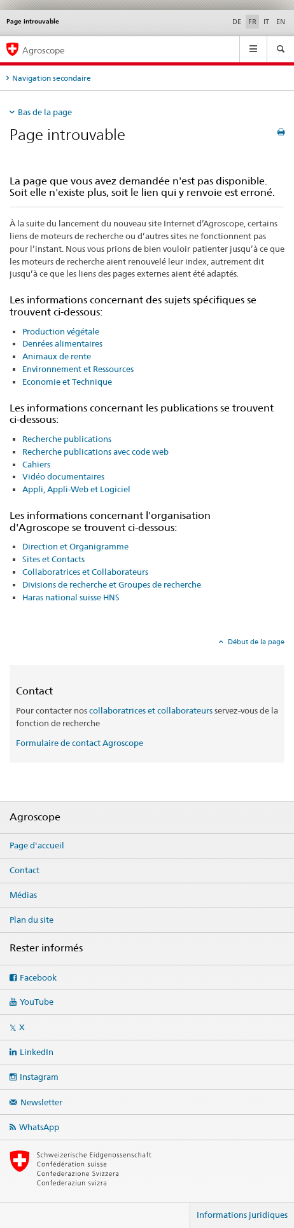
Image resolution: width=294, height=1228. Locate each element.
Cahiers (36, 464)
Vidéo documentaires (63, 476)
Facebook (38, 977)
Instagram (39, 1077)
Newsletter (41, 1102)
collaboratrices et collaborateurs (151, 710)
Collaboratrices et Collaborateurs (85, 572)
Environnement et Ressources (78, 369)
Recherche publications (66, 439)
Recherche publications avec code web (95, 451)
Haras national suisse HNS (71, 597)
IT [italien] (266, 21)
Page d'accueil (37, 845)
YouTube (36, 1002)
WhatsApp (39, 1127)
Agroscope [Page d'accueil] (43, 50)
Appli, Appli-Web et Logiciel (76, 489)
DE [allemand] (236, 21)
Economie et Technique (67, 381)
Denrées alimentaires (62, 343)
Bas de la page (45, 112)
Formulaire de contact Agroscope (79, 743)
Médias (23, 895)
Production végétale (60, 331)
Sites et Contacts (53, 559)
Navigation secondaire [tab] (51, 78)
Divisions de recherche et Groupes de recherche (111, 584)
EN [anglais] (280, 21)
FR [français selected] (252, 21)
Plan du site (31, 919)
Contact (24, 870)
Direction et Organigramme (75, 546)
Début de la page (255, 641)
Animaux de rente (56, 356)
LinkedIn (36, 1052)
